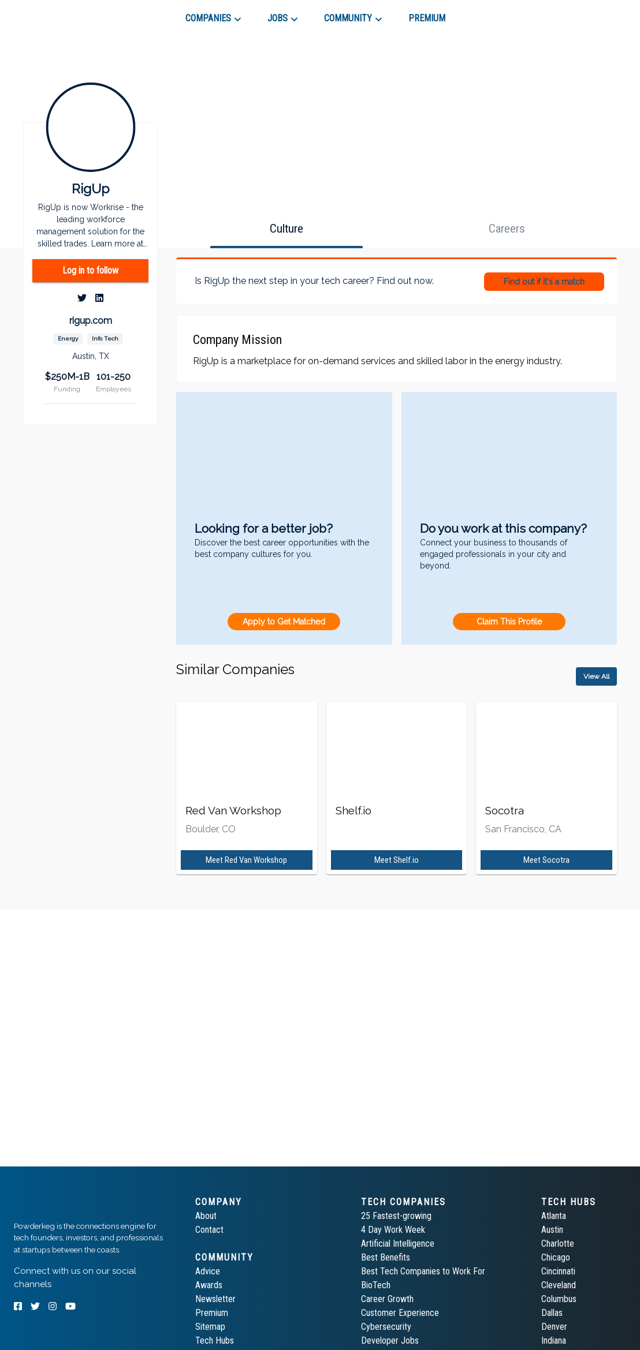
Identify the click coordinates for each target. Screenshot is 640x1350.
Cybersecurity (386, 1326)
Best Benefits (385, 1257)
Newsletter (215, 1298)
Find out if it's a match (544, 281)
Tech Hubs (214, 1340)
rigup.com (90, 320)
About (206, 1215)
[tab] (55, 14)
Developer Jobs (390, 1340)
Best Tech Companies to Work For (423, 1271)
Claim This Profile (509, 621)
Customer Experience (400, 1312)
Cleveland (558, 1285)
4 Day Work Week (393, 1229)
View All (596, 676)
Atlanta (553, 1215)
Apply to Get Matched (284, 621)
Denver (554, 1326)
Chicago (555, 1257)
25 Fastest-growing (396, 1215)
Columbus (558, 1298)
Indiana (553, 1340)
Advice (207, 1271)
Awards (208, 1285)
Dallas (552, 1312)
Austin (552, 1229)
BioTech (375, 1285)
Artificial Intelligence (397, 1243)
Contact (209, 1229)
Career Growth (387, 1298)
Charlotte (557, 1243)
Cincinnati (558, 1271)
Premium (211, 1312)
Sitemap (210, 1326)
